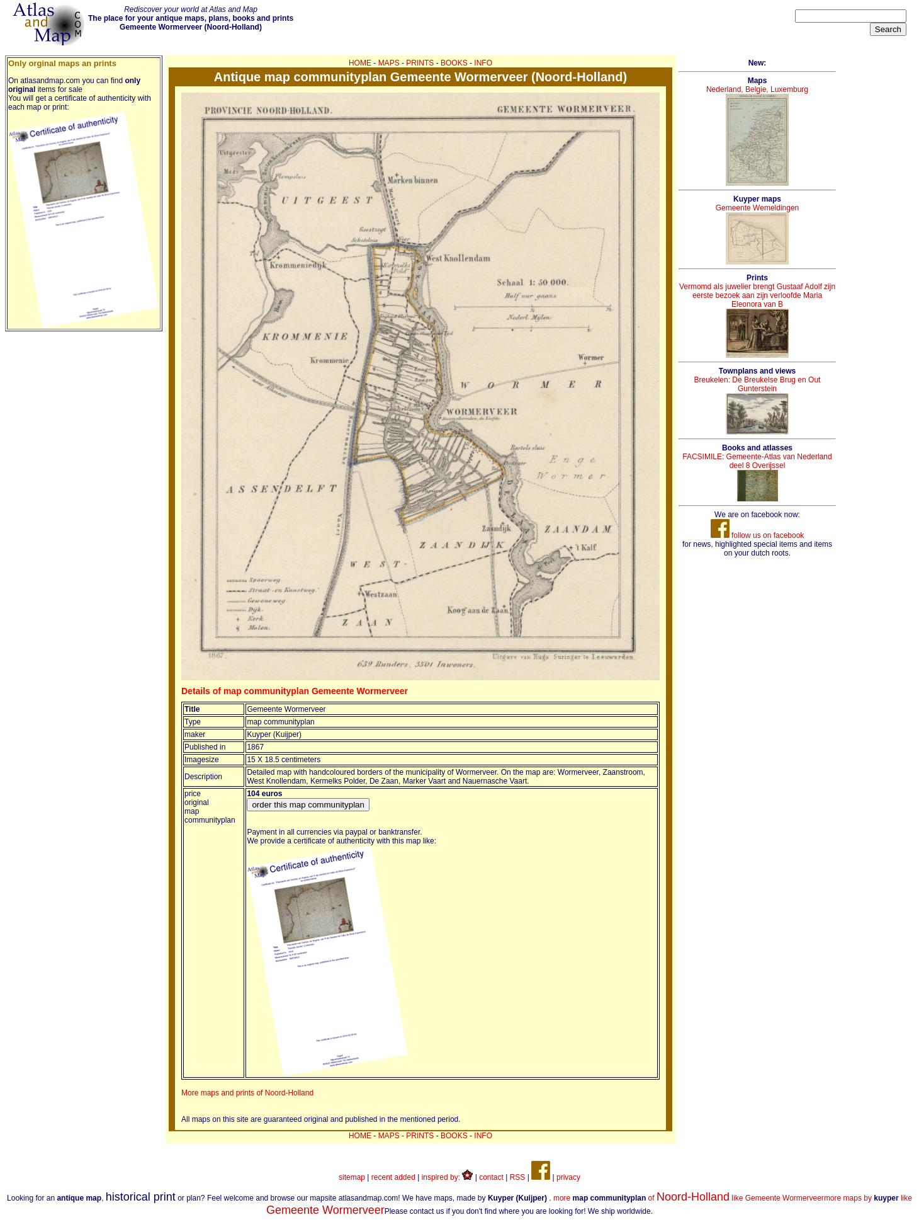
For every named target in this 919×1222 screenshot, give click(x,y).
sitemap (352, 1177)
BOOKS (454, 63)
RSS (518, 1177)
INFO (483, 63)
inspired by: (447, 1177)
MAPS (389, 63)
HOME (360, 63)
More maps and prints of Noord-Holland (247, 1092)
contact (491, 1177)
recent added (393, 1177)
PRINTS (420, 63)
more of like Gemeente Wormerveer (688, 1198)
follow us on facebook (757, 535)
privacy (568, 1177)
